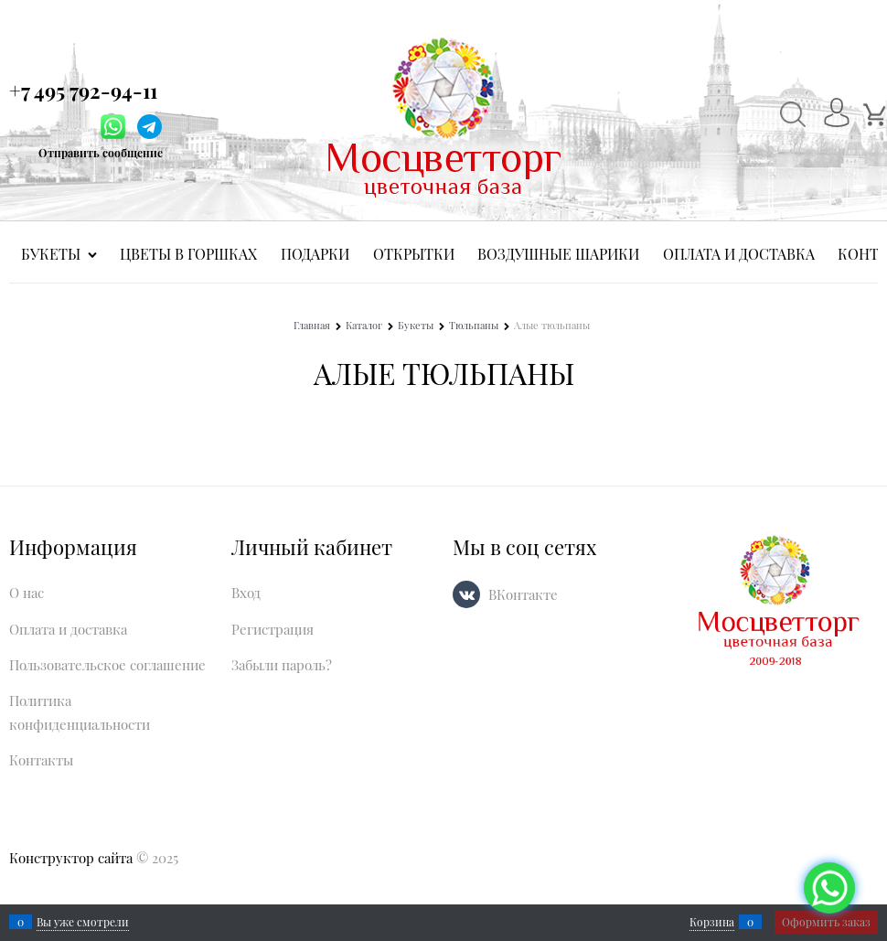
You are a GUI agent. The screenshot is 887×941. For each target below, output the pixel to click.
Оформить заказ (826, 921)
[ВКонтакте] (466, 594)
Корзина (711, 921)
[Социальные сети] (829, 888)
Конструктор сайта (71, 858)
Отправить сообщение (100, 152)
